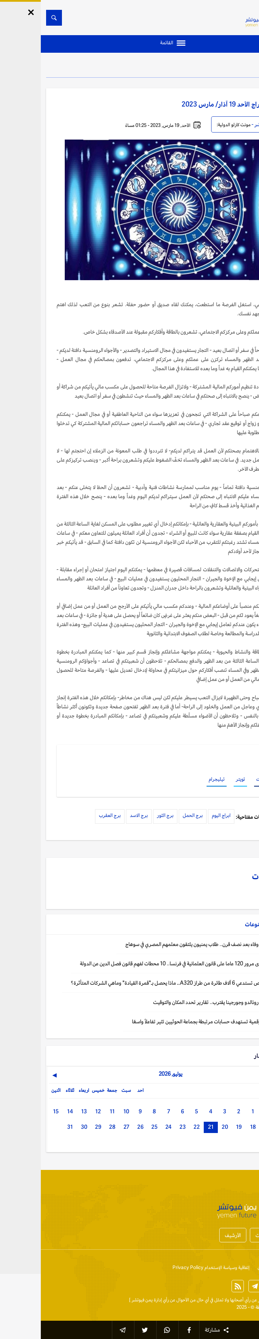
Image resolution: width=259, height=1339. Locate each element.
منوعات (232, 67)
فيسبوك (222, 779)
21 (170, 1127)
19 (198, 1127)
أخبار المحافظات (230, 1235)
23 (142, 1127)
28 (71, 1127)
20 (184, 1127)
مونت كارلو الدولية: (193, 125)
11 (71, 1111)
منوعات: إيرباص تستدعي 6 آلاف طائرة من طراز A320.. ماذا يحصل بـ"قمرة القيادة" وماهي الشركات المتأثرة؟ (137, 982)
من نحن (224, 1267)
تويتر (199, 779)
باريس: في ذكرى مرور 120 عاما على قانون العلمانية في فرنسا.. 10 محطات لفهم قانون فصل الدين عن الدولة (142, 963)
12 (57, 1111)
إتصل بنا (246, 1267)
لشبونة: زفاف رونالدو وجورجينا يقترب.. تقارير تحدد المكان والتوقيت (178, 1002)
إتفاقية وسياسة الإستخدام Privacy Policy (170, 1267)
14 (29, 1111)
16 (240, 1127)
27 (85, 1127)
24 (128, 1127)
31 (29, 1127)
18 (212, 1127)
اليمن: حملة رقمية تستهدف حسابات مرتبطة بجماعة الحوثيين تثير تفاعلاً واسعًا (168, 1021)
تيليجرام (176, 779)
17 (226, 1127)
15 (15, 1111)
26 (99, 1127)
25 (113, 1127)
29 (57, 1127)
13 (43, 1111)
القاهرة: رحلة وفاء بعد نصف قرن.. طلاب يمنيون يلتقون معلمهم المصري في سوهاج (164, 944)
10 (85, 1111)
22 (156, 1127)
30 (43, 1127)
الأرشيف (192, 1235)
